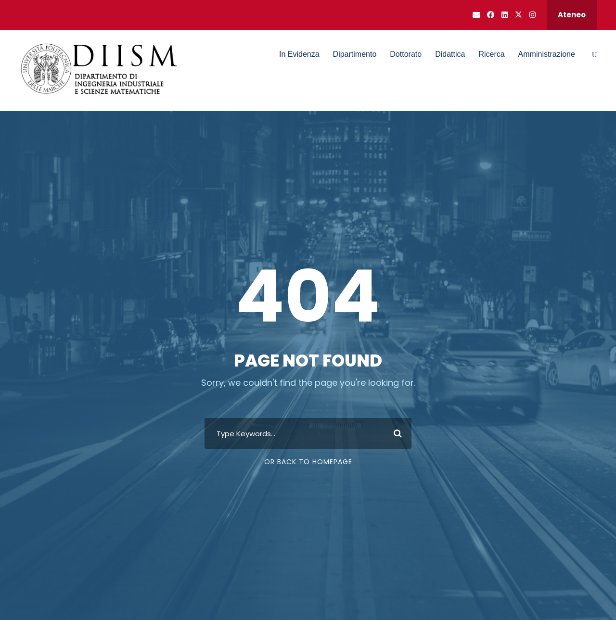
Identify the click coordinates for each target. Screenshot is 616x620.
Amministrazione (546, 54)
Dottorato (406, 54)
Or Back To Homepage (308, 462)
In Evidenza (299, 54)
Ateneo (572, 15)
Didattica (450, 54)
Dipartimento (355, 54)
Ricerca (491, 54)
